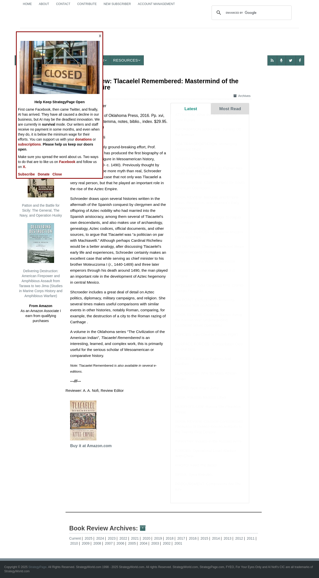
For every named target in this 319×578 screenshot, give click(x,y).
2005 (132, 543)
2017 (181, 538)
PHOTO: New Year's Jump (197, 393)
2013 (228, 538)
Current (75, 538)
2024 (100, 538)
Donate (43, 174)
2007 (109, 543)
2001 (178, 543)
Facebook (67, 162)
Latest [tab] (190, 108)
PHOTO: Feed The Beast (196, 470)
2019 (158, 538)
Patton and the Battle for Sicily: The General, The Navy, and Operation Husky (40, 187)
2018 (170, 538)
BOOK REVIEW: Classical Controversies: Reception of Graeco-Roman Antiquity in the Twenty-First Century (209, 431)
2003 (155, 543)
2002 (167, 543)
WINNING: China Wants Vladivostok (205, 266)
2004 (144, 543)
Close (57, 174)
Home (27, 4)
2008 (97, 543)
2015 (204, 538)
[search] (251, 13)
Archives (242, 96)
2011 (251, 538)
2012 (239, 538)
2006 (121, 543)
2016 (193, 538)
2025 (89, 538)
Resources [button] (127, 60)
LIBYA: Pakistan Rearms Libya (200, 402)
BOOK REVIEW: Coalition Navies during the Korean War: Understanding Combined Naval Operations (208, 324)
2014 (216, 538)
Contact (63, 4)
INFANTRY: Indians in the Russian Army (208, 446)
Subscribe (26, 174)
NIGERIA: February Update (198, 163)
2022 (123, 538)
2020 (147, 538)
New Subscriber (117, 4)
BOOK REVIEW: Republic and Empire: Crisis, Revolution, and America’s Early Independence (207, 207)
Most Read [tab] (230, 108)
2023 (112, 538)
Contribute (87, 4)
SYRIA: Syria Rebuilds (194, 479)
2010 (74, 543)
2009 (86, 543)
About (44, 4)
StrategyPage (37, 567)
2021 (135, 538)
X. (24, 167)
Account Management (156, 4)
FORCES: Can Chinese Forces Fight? (206, 339)
